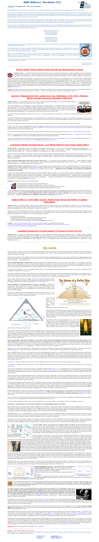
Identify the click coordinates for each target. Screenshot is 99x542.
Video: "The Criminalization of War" (27, 139)
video (51, 168)
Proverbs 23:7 (50, 370)
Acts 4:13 (61, 345)
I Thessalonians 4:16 (86, 511)
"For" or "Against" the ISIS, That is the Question (79, 131)
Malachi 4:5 (42, 512)
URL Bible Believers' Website (57, 536)
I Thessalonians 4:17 (43, 281)
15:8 (73, 523)
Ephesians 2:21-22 (69, 22)
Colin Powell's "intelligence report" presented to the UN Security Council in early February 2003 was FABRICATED (57, 127)
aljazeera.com (74, 90)
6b (46, 512)
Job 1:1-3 (10, 12)
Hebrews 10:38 (50, 336)
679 (37, 526)
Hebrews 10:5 (54, 356)
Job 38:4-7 (62, 22)
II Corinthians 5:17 (12, 364)
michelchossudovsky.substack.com (49, 139)
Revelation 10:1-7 (84, 512)
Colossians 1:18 (11, 361)
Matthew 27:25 (43, 499)
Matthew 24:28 (83, 393)
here (40, 234)
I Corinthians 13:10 (75, 512)
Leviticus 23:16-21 (69, 469)
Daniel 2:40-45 (39, 493)
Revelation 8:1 (31, 514)
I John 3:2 (76, 49)
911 (43, 526)
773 (39, 526)
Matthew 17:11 (51, 512)
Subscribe (53, 538)
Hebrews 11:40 (42, 391)
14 (57, 368)
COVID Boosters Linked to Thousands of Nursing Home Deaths (22, 225)
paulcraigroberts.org (35, 166)
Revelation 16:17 (67, 523)
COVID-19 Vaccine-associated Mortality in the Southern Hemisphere (28, 223)
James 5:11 (51, 26)
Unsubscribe (58, 538)
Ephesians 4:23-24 (12, 348)
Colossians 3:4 (21, 45)
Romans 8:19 (37, 470)
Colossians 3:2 (33, 27)
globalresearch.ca (16, 86)
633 (34, 526)
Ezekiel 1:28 (52, 253)
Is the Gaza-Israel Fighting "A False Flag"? (62, 138)
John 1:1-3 (54, 368)
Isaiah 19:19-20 (32, 458)
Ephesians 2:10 (11, 345)
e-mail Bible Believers (55, 535)
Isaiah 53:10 (35, 281)
